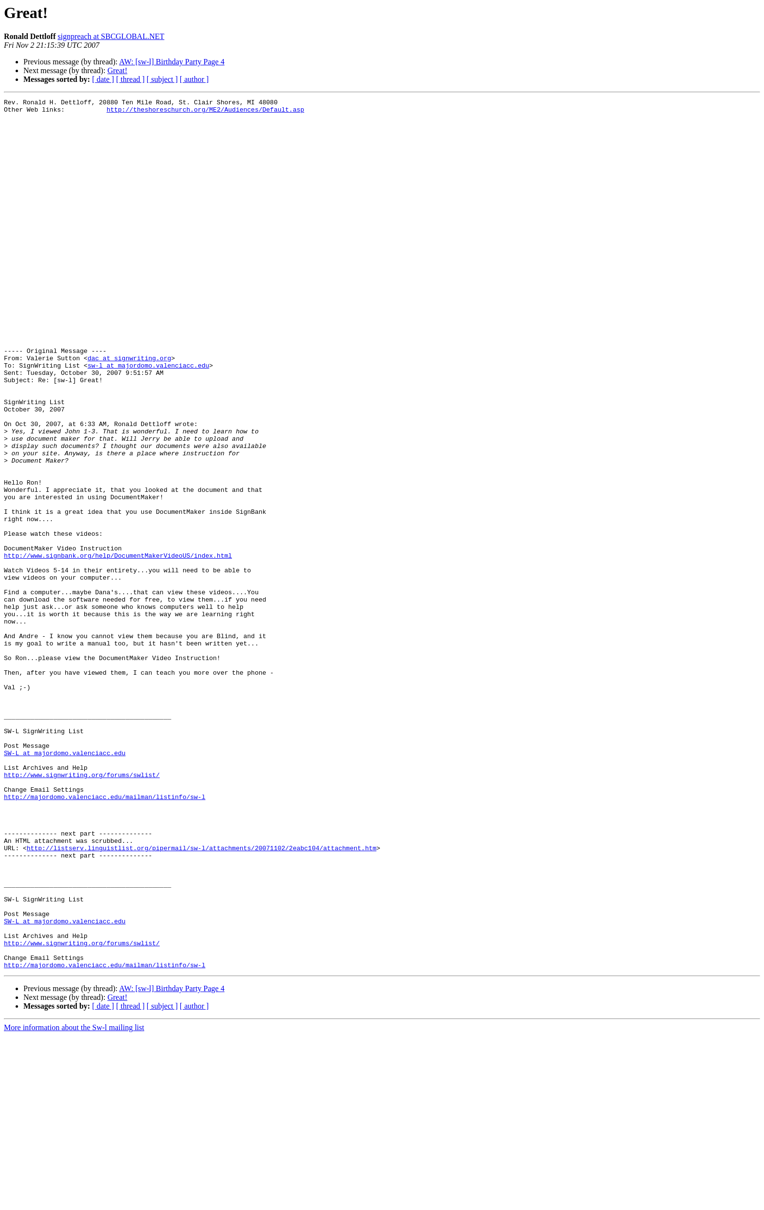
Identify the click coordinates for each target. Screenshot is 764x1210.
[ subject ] (162, 79)
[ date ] (103, 79)
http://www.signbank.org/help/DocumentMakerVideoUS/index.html (118, 647)
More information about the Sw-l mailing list (74, 1201)
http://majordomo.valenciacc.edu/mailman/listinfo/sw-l (104, 937)
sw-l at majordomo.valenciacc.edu (149, 419)
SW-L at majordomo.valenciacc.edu (65, 884)
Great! (117, 70)
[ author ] (194, 79)
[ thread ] (130, 79)
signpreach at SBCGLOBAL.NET (110, 36)
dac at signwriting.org (130, 410)
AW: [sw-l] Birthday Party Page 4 (171, 62)
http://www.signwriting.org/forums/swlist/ (82, 910)
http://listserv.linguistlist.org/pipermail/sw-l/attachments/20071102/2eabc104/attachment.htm (202, 998)
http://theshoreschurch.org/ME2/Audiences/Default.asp (206, 112)
